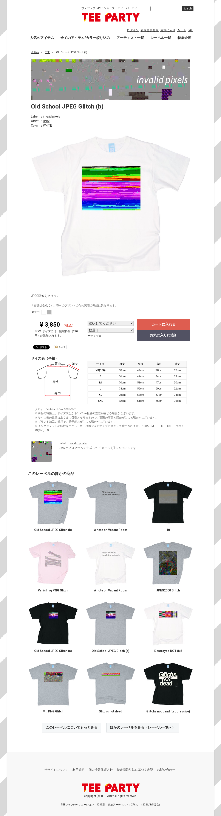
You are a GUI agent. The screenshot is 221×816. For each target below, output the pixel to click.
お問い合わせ (166, 769)
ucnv (46, 121)
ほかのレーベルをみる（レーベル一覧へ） (142, 727)
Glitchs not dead (110, 711)
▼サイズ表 (95, 336)
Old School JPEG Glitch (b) (53, 530)
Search (187, 8)
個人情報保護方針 (101, 769)
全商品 (35, 52)
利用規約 (79, 769)
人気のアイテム (42, 38)
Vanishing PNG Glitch (53, 590)
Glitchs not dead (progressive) (168, 711)
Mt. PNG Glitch (53, 711)
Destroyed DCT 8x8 (168, 651)
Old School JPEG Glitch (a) (53, 651)
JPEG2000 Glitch (168, 590)
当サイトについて (56, 769)
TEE (47, 52)
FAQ (190, 30)
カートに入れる (163, 324)
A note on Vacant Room (110, 530)
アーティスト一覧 (130, 38)
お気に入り (167, 30)
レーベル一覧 (160, 38)
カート (181, 30)
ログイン (133, 30)
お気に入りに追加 (163, 335)
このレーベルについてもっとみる (71, 727)
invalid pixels (51, 116)
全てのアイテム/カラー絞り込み (85, 38)
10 (168, 530)
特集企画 (184, 38)
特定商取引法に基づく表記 (135, 769)
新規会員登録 (150, 30)
